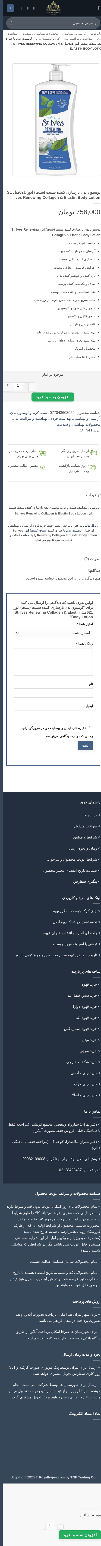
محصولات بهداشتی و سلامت (37, 33)
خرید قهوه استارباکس (77, 1029)
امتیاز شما (82, 624)
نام (88, 684)
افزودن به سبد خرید (50, 397)
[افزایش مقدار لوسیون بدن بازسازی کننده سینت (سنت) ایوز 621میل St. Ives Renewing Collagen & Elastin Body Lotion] (4, 385)
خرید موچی (85, 1051)
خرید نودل (86, 1040)
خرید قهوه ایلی (83, 1018)
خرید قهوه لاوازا (82, 1006)
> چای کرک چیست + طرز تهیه (74, 911)
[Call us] (24, 8)
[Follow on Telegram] (18, 8)
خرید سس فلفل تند (79, 995)
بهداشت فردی (57, 418)
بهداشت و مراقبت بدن (75, 38)
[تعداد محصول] (15, 385)
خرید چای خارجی (81, 1073)
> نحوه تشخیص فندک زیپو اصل (74, 922)
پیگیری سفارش (82, 881)
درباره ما (87, 815)
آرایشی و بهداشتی (71, 33)
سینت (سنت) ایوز (32, 530)
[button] (95, 8)
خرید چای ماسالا (81, 1095)
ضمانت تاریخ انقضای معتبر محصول (67, 870)
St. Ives (83, 430)
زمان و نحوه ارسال (79, 848)
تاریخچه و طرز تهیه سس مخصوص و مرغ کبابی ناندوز (52, 955)
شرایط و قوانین (82, 837)
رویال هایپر (94, 33)
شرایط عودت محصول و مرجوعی (68, 859)
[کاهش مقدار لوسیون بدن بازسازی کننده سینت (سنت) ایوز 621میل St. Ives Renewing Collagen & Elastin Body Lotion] (30, 385)
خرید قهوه (86, 984)
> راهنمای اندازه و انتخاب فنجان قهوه (69, 933)
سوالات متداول (82, 826)
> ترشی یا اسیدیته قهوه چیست (74, 944)
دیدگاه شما (81, 644)
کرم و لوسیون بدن (45, 38)
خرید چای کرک (82, 1084)
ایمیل (86, 706)
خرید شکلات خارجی (78, 1062)
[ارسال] (8, 22)
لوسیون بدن (71, 530)
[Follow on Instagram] (30, 8)
